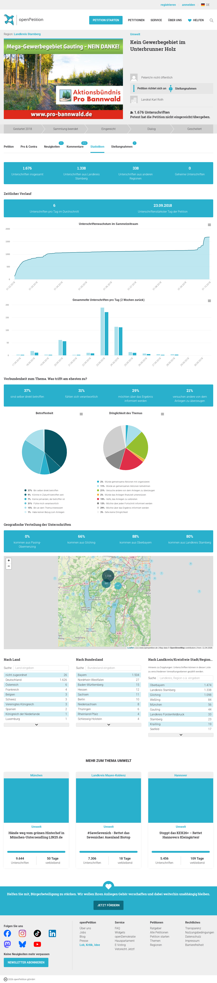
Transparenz (193, 928)
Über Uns (175, 20)
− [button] (9, 566)
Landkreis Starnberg (27, 34)
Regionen (156, 945)
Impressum (192, 940)
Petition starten (106, 20)
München (36, 775)
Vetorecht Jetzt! (125, 949)
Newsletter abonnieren (26, 962)
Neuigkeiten (52, 144)
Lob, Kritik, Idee (90, 945)
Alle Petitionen (159, 932)
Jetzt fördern (108, 905)
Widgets (120, 932)
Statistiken (97, 146)
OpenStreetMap (177, 648)
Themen (155, 940)
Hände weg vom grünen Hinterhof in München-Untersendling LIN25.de (36, 835)
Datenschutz (193, 936)
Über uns (85, 928)
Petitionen (136, 20)
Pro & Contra (29, 146)
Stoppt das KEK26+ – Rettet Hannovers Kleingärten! (180, 835)
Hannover (180, 775)
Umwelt (135, 34)
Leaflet (130, 648)
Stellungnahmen (185, 88)
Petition (9, 146)
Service (156, 20)
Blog (82, 936)
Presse (84, 940)
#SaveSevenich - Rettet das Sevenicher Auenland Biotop (108, 835)
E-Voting (120, 945)
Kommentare (75, 144)
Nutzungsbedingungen (199, 932)
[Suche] (211, 20)
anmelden (188, 5)
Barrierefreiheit (194, 945)
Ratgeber (155, 928)
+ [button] (9, 561)
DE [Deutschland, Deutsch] (205, 5)
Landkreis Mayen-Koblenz (109, 775)
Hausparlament (124, 940)
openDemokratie (125, 936)
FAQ (117, 928)
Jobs (83, 932)
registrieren (168, 5)
